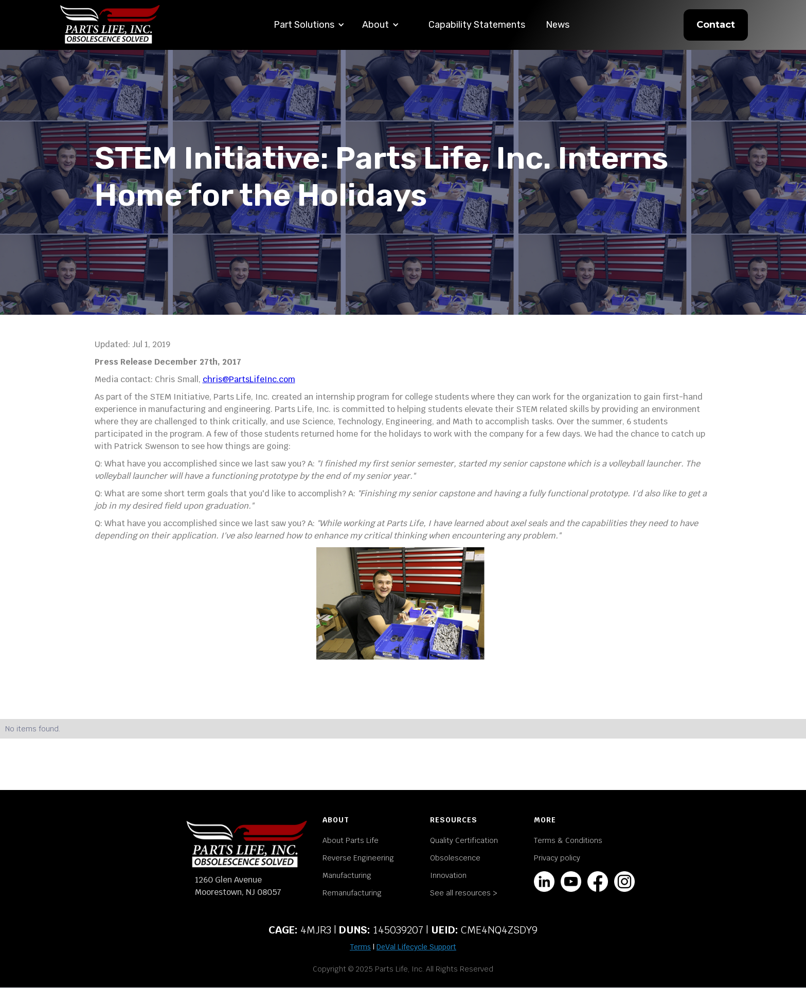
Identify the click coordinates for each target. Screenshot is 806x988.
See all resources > (463, 893)
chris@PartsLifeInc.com (249, 379)
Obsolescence (455, 858)
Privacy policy (557, 858)
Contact (715, 24)
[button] (309, 25)
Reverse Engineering (358, 858)
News (557, 24)
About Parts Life (351, 840)
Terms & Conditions (568, 840)
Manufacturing (347, 875)
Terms (360, 946)
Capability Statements (476, 24)
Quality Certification (464, 840)
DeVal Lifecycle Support (416, 946)
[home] (110, 25)
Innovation (448, 875)
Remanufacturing (352, 893)
